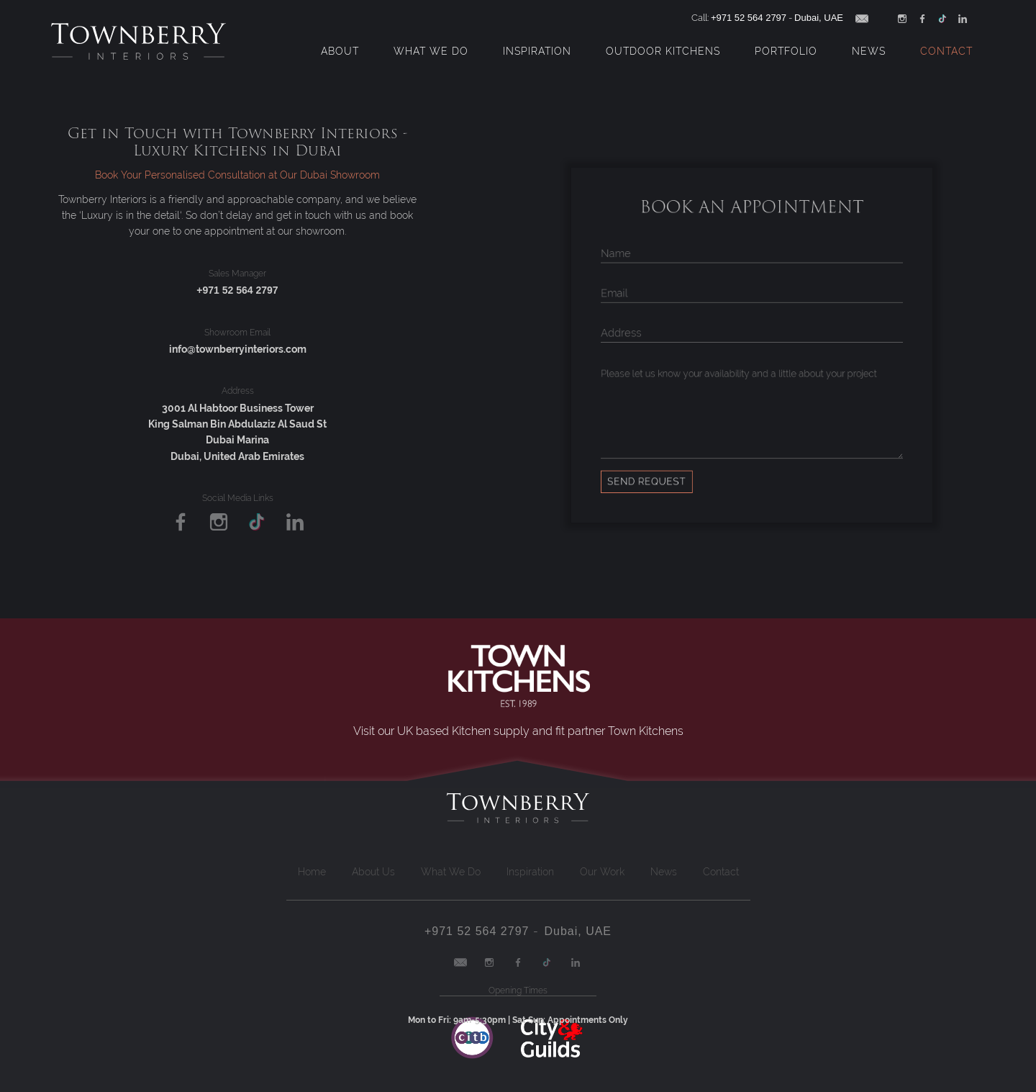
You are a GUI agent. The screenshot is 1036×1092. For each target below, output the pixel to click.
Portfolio (786, 51)
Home (312, 871)
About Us (373, 871)
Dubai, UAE (818, 17)
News (869, 51)
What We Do (431, 51)
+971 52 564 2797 (748, 17)
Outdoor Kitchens (663, 51)
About (340, 51)
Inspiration (537, 51)
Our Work (602, 871)
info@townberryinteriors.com (237, 349)
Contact (946, 51)
